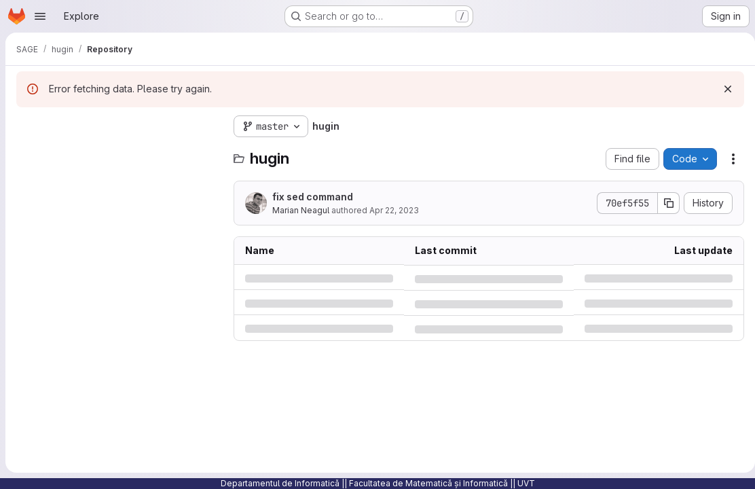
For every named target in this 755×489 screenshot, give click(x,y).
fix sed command (312, 196)
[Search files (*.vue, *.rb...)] (118, 153)
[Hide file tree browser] (27, 126)
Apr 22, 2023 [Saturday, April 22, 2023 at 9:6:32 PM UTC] (394, 210)
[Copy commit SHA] (663, 203)
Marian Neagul (300, 210)
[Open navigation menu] (40, 16)
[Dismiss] (722, 89)
